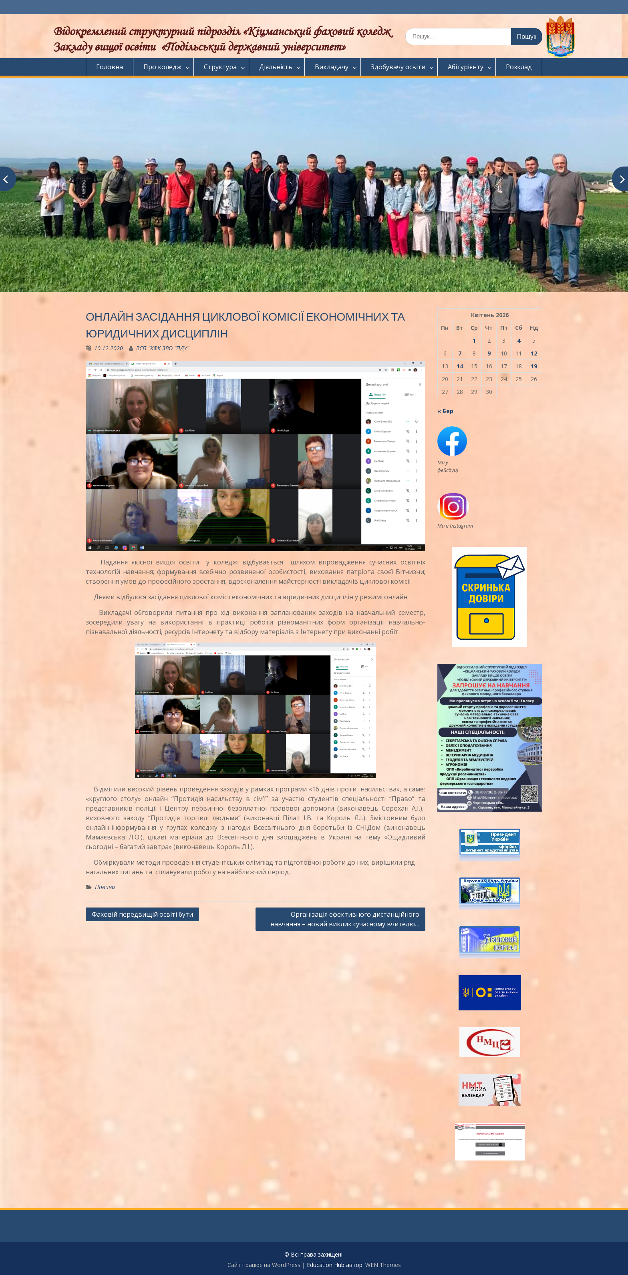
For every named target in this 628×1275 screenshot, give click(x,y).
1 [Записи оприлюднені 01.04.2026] (474, 340)
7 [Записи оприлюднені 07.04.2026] (459, 353)
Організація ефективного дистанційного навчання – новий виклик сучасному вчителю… (344, 919)
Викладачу (331, 66)
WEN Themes (383, 1265)
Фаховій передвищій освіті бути (142, 914)
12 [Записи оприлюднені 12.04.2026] (534, 353)
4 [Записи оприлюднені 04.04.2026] (518, 340)
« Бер (445, 411)
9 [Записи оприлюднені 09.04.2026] (489, 353)
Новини (105, 887)
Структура (220, 66)
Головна (109, 66)
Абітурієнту (465, 66)
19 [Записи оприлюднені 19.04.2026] (534, 366)
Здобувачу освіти (398, 66)
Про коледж (162, 66)
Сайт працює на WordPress (263, 1265)
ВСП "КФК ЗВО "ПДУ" (162, 348)
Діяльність (275, 66)
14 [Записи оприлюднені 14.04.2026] (460, 366)
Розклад (519, 66)
